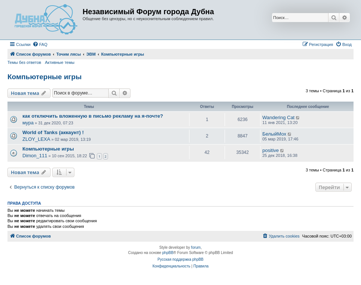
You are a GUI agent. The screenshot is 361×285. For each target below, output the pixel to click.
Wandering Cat (278, 117)
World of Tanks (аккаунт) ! (53, 132)
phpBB (167, 253)
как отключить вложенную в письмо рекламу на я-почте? (92, 116)
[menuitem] (40, 44)
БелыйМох (274, 134)
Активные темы (59, 62)
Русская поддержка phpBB (180, 259)
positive (270, 150)
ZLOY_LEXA (36, 139)
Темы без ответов (24, 62)
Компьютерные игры (44, 77)
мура (28, 123)
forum (196, 247)
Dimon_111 (34, 155)
